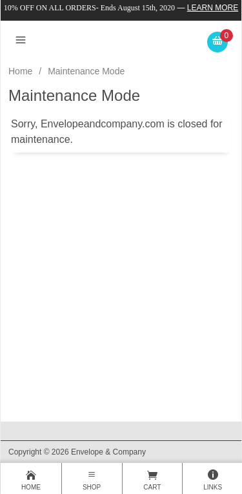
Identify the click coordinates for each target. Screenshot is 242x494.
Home (20, 71)
